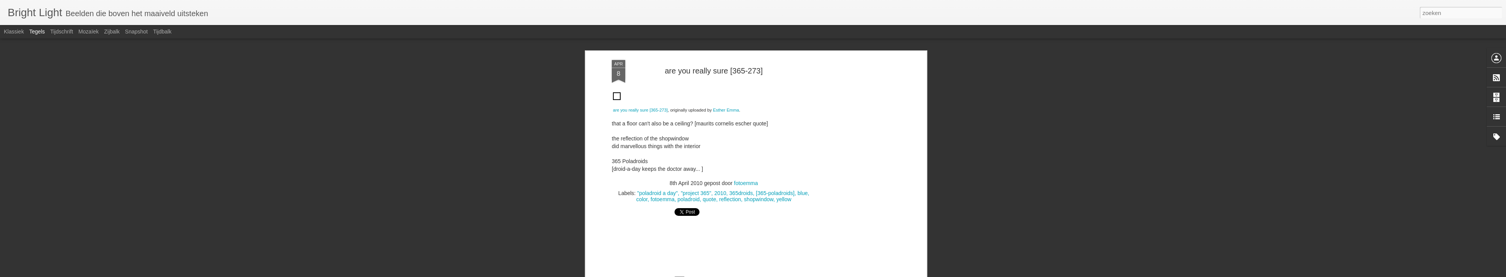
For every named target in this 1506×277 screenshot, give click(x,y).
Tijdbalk (162, 31)
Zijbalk (111, 31)
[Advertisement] (714, 54)
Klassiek (14, 31)
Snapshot (136, 31)
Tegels (37, 31)
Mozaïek (88, 31)
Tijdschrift (61, 31)
